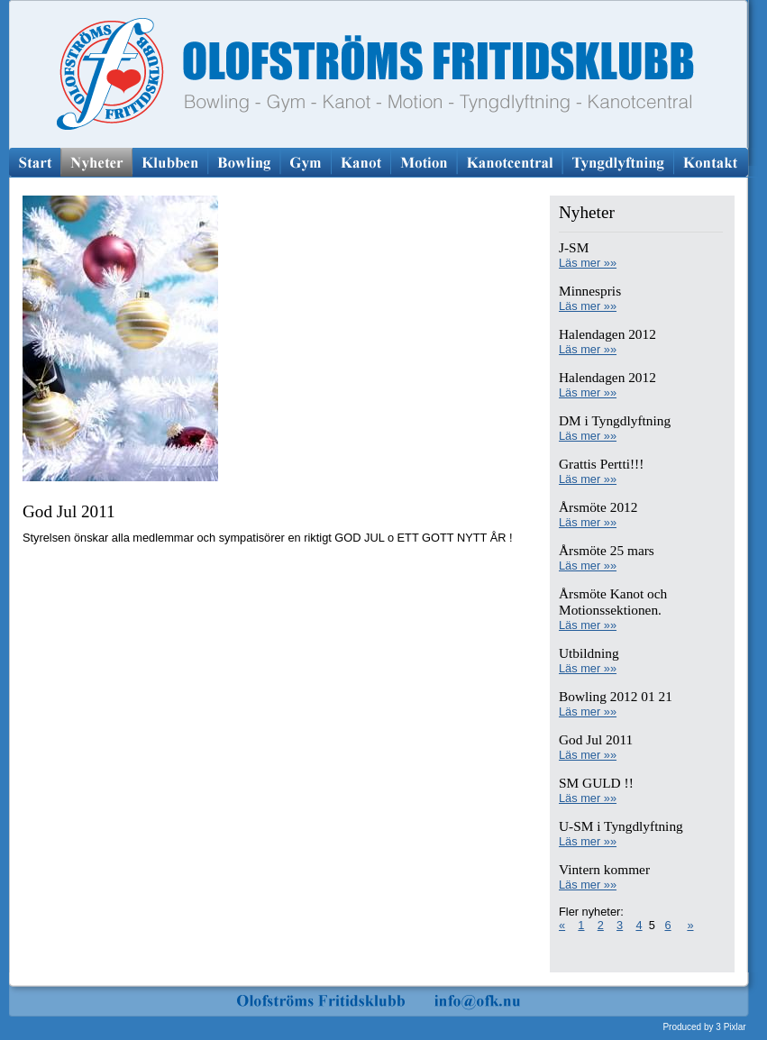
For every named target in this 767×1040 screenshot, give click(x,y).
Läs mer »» (587, 262)
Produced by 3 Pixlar (703, 1027)
